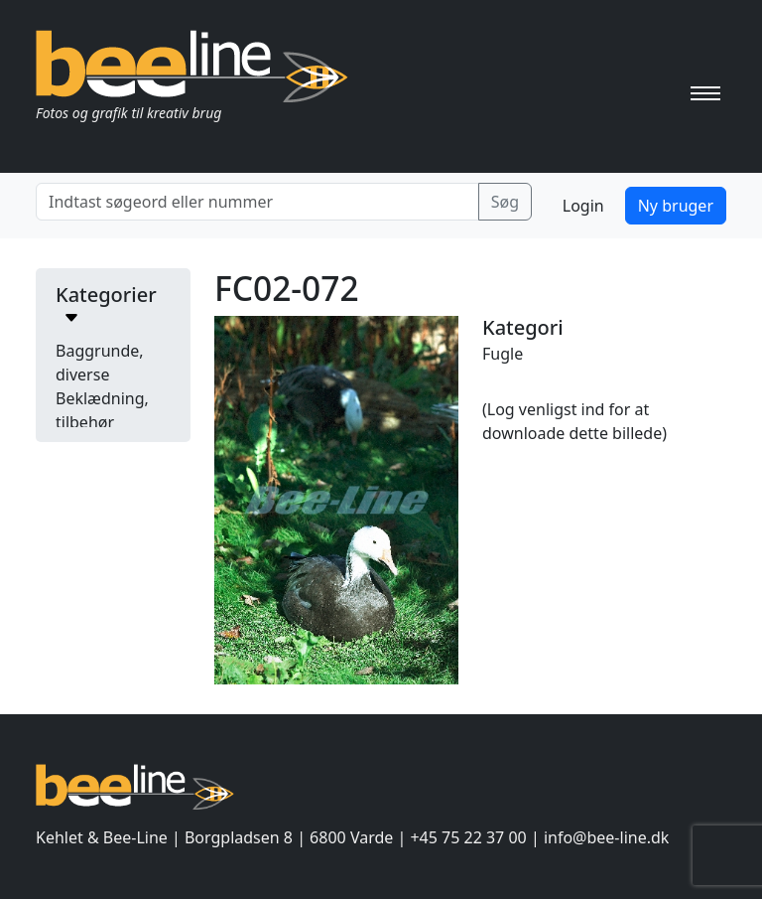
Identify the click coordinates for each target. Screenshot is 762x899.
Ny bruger (675, 206)
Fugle (502, 354)
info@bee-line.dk (606, 837)
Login (583, 206)
